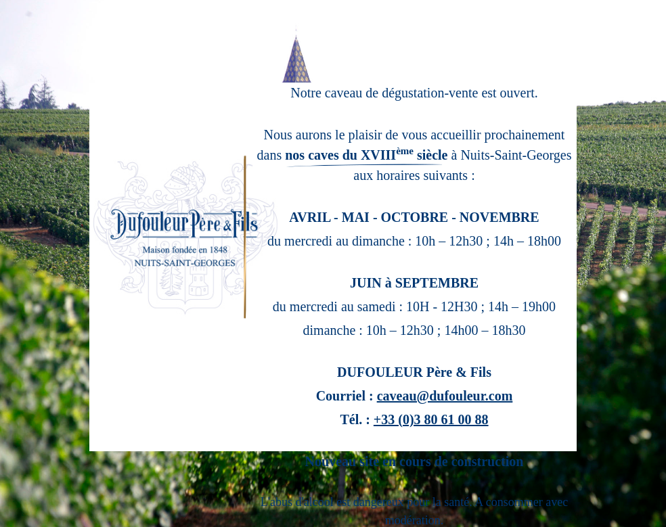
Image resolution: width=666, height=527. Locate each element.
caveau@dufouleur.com (445, 395)
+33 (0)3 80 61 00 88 (431, 419)
